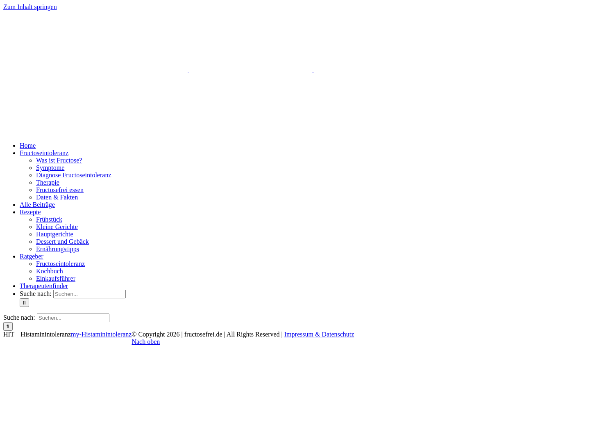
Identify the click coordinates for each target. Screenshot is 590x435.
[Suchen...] (89, 294)
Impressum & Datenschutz (319, 334)
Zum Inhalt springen (30, 6)
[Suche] (24, 302)
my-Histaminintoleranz (101, 334)
